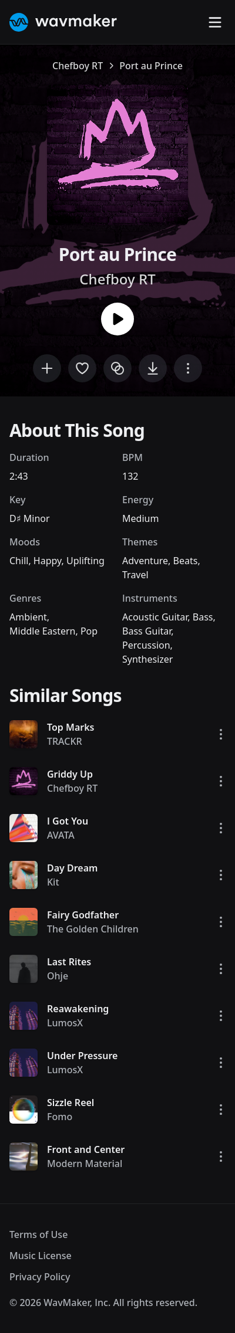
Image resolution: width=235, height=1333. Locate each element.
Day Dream (72, 867)
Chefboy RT (77, 65)
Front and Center (86, 1149)
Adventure (145, 560)
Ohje (57, 975)
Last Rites (69, 961)
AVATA (61, 835)
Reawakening (78, 1008)
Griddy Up (70, 774)
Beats (185, 560)
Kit (53, 882)
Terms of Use (38, 1234)
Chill (18, 560)
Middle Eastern (42, 631)
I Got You (67, 821)
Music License (40, 1255)
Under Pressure (82, 1055)
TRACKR (64, 741)
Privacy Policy (39, 1276)
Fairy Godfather (83, 914)
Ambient (28, 616)
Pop (89, 631)
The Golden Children (93, 928)
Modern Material (84, 1163)
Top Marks (71, 727)
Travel (135, 574)
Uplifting (85, 560)
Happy (47, 560)
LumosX (65, 1022)
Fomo (59, 1116)
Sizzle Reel (70, 1102)
